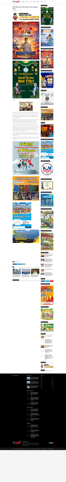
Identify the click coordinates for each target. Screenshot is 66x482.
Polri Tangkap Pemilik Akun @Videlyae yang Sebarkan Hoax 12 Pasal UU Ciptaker (49, 351)
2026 (47, 377)
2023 (47, 381)
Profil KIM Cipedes (44, 448)
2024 (47, 379)
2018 (47, 387)
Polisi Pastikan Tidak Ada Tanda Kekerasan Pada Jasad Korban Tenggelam (35, 419)
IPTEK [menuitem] (30, 1)
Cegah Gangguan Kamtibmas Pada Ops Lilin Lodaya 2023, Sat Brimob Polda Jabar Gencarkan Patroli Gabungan (35, 435)
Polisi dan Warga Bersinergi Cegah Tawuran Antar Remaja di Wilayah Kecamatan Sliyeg (35, 410)
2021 (47, 383)
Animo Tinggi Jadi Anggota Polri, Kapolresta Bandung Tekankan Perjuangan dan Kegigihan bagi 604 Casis (35, 398)
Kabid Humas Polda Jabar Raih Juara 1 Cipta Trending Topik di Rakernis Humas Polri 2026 (17, 276)
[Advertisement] (26, 252)
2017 (47, 388)
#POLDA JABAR (17, 261)
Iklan (28, 448)
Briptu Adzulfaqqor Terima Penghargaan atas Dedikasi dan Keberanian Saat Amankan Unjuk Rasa (35, 414)
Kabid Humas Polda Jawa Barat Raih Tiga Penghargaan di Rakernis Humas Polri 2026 (35, 276)
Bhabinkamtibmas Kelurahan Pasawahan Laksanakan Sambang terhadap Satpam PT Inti (35, 426)
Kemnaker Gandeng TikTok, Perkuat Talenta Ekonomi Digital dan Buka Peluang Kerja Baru (49, 274)
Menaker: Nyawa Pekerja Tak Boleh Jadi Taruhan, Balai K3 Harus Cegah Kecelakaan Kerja (49, 265)
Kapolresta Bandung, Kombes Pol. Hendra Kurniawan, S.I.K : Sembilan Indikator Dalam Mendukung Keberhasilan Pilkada (49, 356)
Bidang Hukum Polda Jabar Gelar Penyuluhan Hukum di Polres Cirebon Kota (35, 431)
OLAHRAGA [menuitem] (34, 1)
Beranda (13, 5)
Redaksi (26, 448)
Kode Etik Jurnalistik (38, 448)
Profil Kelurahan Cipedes (50, 448)
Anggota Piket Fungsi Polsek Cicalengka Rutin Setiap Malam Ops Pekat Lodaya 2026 (35, 403)
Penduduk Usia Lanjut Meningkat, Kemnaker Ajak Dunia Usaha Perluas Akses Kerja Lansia (49, 260)
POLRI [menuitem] (45, 1)
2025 (47, 378)
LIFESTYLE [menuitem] (42, 1)
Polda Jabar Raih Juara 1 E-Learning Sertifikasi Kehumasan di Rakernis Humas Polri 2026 (26, 276)
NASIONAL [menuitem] (23, 1)
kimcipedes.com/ (17, 448)
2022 (47, 382)
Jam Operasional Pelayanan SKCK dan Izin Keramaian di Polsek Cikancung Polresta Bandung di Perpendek (49, 341)
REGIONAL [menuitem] (27, 1)
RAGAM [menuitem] (38, 1)
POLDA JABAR (16, 5)
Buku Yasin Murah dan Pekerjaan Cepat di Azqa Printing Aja (49, 255)
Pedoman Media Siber (32, 448)
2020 (47, 384)
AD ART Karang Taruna (48, 269)
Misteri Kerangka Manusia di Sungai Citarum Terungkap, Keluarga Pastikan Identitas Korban (34, 393)
